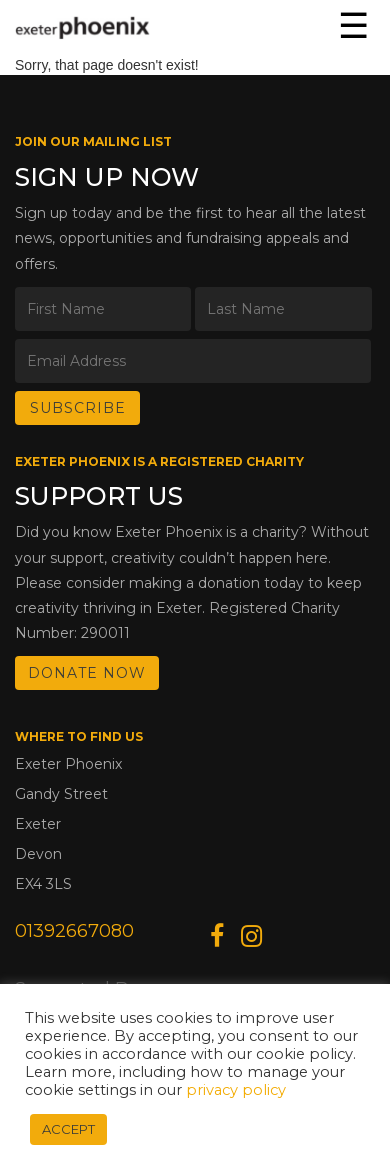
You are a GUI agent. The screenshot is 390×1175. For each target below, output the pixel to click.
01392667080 (74, 931)
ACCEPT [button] (68, 1129)
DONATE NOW (87, 673)
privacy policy (236, 1090)
